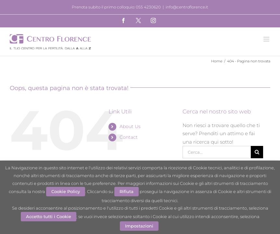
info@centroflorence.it (187, 7)
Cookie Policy (65, 191)
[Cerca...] (216, 152)
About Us (130, 126)
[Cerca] (257, 152)
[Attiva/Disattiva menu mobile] (266, 39)
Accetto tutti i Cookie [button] (48, 216)
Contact (129, 137)
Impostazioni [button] (139, 225)
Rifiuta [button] (127, 191)
